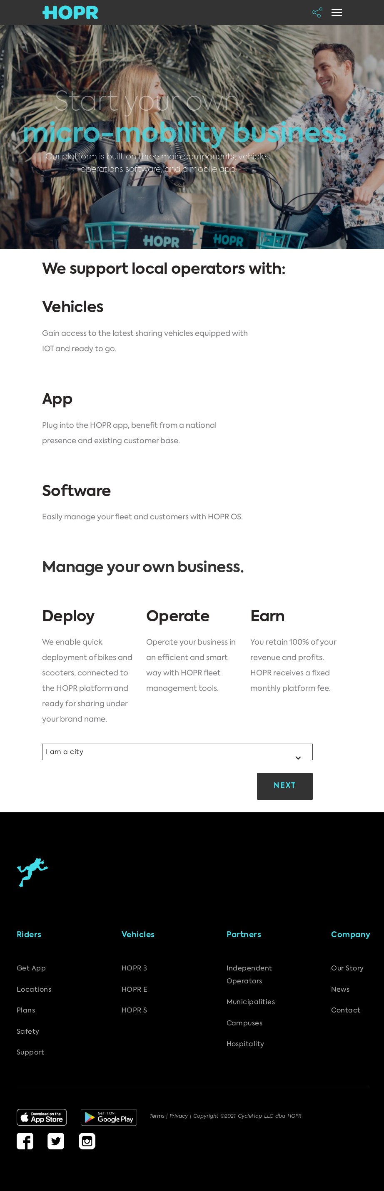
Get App (31, 968)
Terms (158, 1116)
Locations (34, 989)
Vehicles (138, 935)
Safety (28, 1031)
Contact (345, 1010)
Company (350, 935)
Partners (244, 935)
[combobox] (177, 752)
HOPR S (134, 1010)
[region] (192, 137)
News (340, 989)
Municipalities (251, 1001)
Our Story (347, 968)
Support (30, 1052)
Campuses (245, 1023)
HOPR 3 (134, 968)
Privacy (180, 1116)
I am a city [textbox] (64, 751)
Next (285, 785)
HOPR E (135, 989)
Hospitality (245, 1044)
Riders (29, 935)
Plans (26, 1010)
